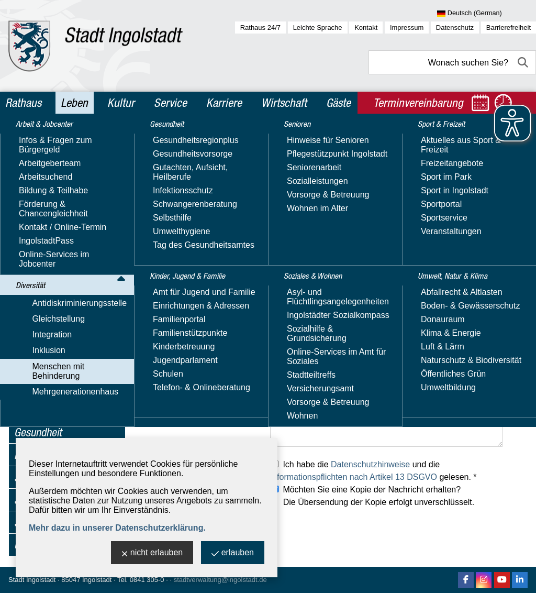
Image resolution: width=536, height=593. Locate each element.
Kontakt (365, 27)
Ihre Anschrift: (163, 362)
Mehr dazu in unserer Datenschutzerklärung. (117, 527)
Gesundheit (38, 432)
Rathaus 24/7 (260, 27)
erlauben (232, 553)
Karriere (224, 102)
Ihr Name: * (159, 292)
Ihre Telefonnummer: (176, 339)
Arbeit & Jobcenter (53, 140)
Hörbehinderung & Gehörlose (59, 340)
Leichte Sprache (317, 27)
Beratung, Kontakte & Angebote (64, 301)
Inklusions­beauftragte (64, 257)
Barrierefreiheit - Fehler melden (68, 277)
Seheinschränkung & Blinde (63, 378)
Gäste (338, 102)
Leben (74, 102)
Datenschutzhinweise (370, 464)
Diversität (34, 163)
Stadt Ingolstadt (31, 580)
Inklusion (30, 227)
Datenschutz (455, 27)
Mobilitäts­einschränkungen (74, 359)
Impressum (406, 27)
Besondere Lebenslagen (70, 397)
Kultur (121, 102)
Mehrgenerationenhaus (57, 413)
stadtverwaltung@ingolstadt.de (220, 580)
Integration (34, 211)
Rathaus (23, 102)
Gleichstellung (40, 196)
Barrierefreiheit (508, 27)
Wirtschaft (284, 102)
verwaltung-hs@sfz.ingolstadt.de (330, 266)
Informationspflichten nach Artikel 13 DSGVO (353, 477)
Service (170, 102)
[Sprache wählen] (486, 13)
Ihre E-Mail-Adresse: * (179, 315)
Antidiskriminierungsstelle (61, 181)
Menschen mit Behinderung (65, 242)
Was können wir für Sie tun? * (193, 408)
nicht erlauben (152, 553)
